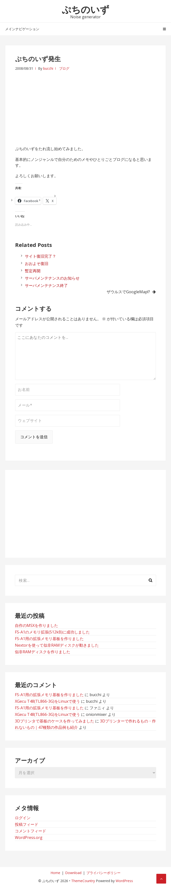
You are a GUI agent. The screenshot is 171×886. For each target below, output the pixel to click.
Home (55, 872)
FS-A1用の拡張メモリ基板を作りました (49, 638)
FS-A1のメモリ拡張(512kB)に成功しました (52, 632)
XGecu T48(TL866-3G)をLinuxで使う (47, 701)
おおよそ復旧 (36, 263)
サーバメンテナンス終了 (46, 285)
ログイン (22, 817)
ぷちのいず (85, 9)
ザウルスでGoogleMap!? (128, 291)
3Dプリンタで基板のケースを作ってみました (54, 721)
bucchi (48, 68)
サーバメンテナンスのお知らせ (52, 278)
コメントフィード (30, 831)
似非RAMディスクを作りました (42, 651)
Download (73, 872)
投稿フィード (26, 824)
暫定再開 (32, 270)
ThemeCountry (83, 880)
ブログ (64, 68)
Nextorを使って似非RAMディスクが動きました (57, 645)
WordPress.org (28, 837)
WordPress (124, 880)
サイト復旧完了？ (40, 256)
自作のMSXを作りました (36, 625)
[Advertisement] (85, 105)
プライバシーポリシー (103, 872)
